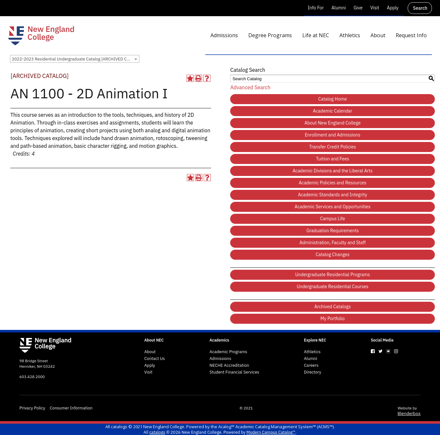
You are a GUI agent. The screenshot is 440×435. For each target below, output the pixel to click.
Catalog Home (332, 99)
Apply (393, 8)
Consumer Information (71, 408)
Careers (311, 365)
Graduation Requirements (332, 231)
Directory (312, 372)
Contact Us (154, 358)
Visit (374, 8)
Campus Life (332, 219)
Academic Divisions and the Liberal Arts (332, 171)
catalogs (119, 427)
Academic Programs (228, 351)
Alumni (338, 8)
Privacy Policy (32, 408)
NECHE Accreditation (229, 365)
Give (358, 8)
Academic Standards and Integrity (332, 195)
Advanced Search (250, 87)
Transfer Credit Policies (332, 147)
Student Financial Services (234, 372)
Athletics (312, 351)
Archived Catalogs (332, 307)
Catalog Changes (332, 254)
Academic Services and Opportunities (332, 207)
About (150, 351)
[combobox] (74, 59)
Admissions (220, 358)
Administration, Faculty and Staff (332, 242)
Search (420, 8)
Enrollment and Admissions (332, 135)
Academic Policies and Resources (333, 183)
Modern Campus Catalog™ (270, 432)
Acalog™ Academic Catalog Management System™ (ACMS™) (276, 427)
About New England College (333, 123)
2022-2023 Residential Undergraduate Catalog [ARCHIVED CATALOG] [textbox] (75, 59)
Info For (316, 8)
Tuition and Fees (332, 159)
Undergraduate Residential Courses (333, 286)
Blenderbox (409, 413)
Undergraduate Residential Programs (332, 274)
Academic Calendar (332, 111)
